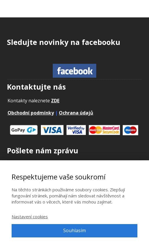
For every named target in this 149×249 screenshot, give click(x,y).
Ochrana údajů (76, 113)
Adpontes (23, 10)
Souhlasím (74, 230)
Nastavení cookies (30, 216)
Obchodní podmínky (31, 113)
